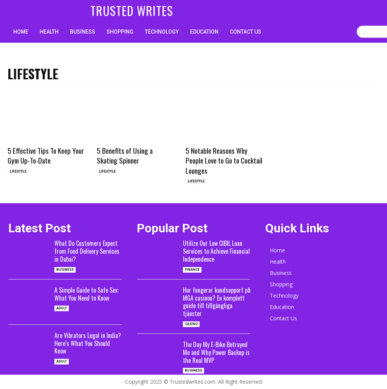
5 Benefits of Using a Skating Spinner (125, 155)
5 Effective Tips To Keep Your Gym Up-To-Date (46, 155)
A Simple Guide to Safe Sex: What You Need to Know (86, 294)
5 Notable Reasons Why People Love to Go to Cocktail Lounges (224, 160)
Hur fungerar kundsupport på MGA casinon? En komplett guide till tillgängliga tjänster (216, 302)
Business (65, 270)
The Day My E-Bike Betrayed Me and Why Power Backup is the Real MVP (216, 352)
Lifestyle (18, 171)
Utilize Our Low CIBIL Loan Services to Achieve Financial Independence (216, 251)
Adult (61, 308)
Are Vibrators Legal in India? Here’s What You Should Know (87, 343)
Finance (192, 270)
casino (191, 324)
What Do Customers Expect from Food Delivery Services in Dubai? (86, 251)
